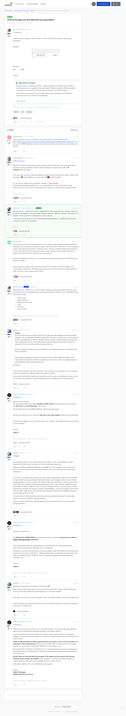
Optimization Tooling (21, 10)
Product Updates (32, 4)
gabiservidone (18, 29)
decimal (29, 112)
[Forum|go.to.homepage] (9, 4)
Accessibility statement (70, 711)
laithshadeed (17, 136)
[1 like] (21, 611)
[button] (103, 4)
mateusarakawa (18, 158)
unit (22, 112)
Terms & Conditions (54, 711)
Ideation (43, 4)
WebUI (33, 10)
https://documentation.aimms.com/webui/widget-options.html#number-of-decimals (46, 142)
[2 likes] (21, 231)
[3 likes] (22, 118)
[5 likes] (22, 320)
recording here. (54, 409)
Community (8, 10)
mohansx (16, 208)
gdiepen (16, 330)
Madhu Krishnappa (19, 394)
